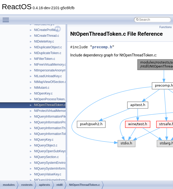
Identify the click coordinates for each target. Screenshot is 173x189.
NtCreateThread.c (46, 36)
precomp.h (102, 47)
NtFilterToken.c (44, 59)
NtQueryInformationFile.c (51, 116)
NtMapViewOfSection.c (50, 82)
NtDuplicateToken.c (47, 53)
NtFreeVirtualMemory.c (50, 64)
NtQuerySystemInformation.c (54, 168)
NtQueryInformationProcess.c (54, 122)
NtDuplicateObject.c (48, 47)
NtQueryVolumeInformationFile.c (56, 180)
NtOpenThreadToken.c (50, 105)
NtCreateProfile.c (46, 30)
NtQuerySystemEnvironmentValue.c (59, 163)
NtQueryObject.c (45, 145)
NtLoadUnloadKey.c (48, 76)
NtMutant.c (41, 88)
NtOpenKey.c (43, 93)
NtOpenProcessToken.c (50, 99)
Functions (165, 27)
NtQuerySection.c (46, 157)
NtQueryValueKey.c (47, 174)
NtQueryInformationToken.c (53, 134)
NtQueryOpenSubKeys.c (51, 151)
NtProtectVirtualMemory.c (52, 111)
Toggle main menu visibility (7, 17)
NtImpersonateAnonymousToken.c (58, 70)
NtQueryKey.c (43, 139)
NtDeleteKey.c (44, 41)
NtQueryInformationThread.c (54, 128)
